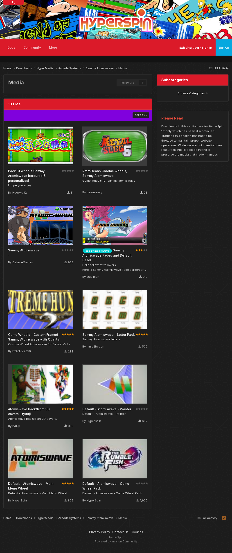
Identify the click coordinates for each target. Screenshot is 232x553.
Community (32, 47)
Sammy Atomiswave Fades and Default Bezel (107, 255)
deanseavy (94, 192)
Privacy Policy (99, 532)
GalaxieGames (22, 262)
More (53, 47)
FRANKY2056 (21, 351)
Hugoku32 (19, 192)
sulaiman (93, 276)
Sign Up (223, 47)
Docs (11, 47)
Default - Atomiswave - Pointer (106, 409)
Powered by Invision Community (116, 541)
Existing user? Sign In (195, 47)
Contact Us (120, 532)
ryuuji (16, 426)
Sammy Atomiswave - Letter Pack (108, 334)
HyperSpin (94, 421)
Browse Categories (193, 93)
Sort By (141, 115)
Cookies (137, 532)
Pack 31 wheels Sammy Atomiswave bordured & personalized (27, 176)
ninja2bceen (95, 346)
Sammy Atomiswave (23, 250)
